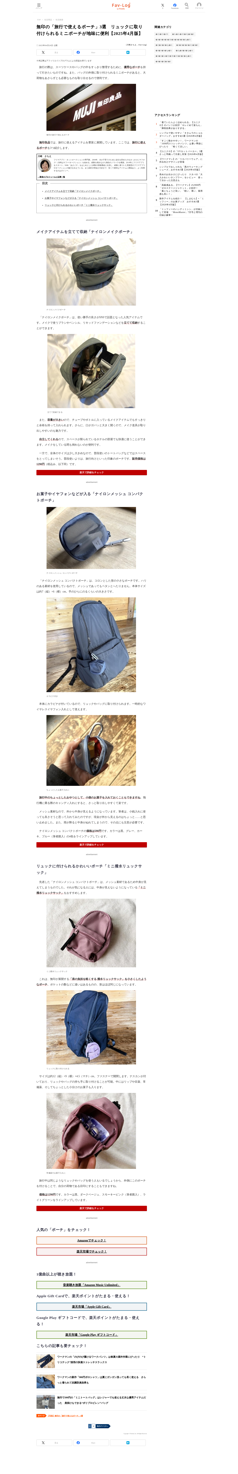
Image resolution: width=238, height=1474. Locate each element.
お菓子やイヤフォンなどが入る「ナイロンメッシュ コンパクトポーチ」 (81, 198)
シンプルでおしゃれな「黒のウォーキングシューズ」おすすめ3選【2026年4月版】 (181, 168)
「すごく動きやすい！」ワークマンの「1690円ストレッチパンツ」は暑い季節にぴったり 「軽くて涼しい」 (181, 144)
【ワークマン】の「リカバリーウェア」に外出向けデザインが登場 (181, 160)
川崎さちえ (132, 45)
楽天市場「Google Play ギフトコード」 (91, 1334)
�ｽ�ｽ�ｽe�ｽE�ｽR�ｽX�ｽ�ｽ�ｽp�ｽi (173, 56)
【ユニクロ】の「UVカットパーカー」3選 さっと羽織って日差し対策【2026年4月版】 (182, 153)
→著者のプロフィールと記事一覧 (51, 177)
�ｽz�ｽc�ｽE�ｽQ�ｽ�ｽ (183, 34)
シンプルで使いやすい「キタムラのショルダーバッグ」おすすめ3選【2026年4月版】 (181, 134)
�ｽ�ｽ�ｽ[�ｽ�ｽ (163, 61)
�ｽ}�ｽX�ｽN (162, 34)
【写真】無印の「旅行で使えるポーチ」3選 (65, 1416)
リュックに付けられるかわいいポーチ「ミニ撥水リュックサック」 (79, 205)
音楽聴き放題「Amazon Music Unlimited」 (92, 1285)
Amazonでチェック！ (91, 1240)
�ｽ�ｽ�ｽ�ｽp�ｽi (164, 51)
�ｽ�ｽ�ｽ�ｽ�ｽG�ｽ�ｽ (187, 45)
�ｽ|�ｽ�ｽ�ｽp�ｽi (164, 45)
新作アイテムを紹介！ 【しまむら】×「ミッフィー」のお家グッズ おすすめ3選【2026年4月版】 (181, 202)
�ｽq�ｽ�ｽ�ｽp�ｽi (184, 51)
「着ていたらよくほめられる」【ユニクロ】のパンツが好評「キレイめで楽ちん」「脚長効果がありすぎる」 (181, 125)
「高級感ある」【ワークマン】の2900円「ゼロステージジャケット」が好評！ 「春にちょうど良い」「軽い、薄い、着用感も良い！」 (181, 189)
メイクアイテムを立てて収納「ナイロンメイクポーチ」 (73, 191)
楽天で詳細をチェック (92, 472)
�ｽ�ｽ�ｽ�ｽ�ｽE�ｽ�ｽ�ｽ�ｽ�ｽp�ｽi (173, 40)
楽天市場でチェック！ (91, 1251)
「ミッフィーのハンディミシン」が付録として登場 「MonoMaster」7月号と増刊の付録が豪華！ (181, 212)
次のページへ (102, 1426)
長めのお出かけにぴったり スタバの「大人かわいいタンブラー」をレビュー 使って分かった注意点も (181, 177)
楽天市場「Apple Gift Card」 (91, 1306)
